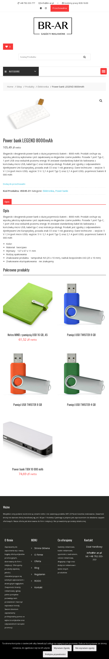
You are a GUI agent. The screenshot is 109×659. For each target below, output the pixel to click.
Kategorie (12, 71)
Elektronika (48, 190)
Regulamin (39, 574)
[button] (103, 71)
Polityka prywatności (55, 654)
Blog (36, 567)
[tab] (7, 202)
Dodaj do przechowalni (14, 184)
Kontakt (38, 587)
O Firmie (38, 554)
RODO (37, 580)
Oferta (37, 561)
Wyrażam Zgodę (62, 648)
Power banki (61, 190)
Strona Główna (42, 548)
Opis (6, 201)
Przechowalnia (60, 8)
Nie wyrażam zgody (84, 648)
